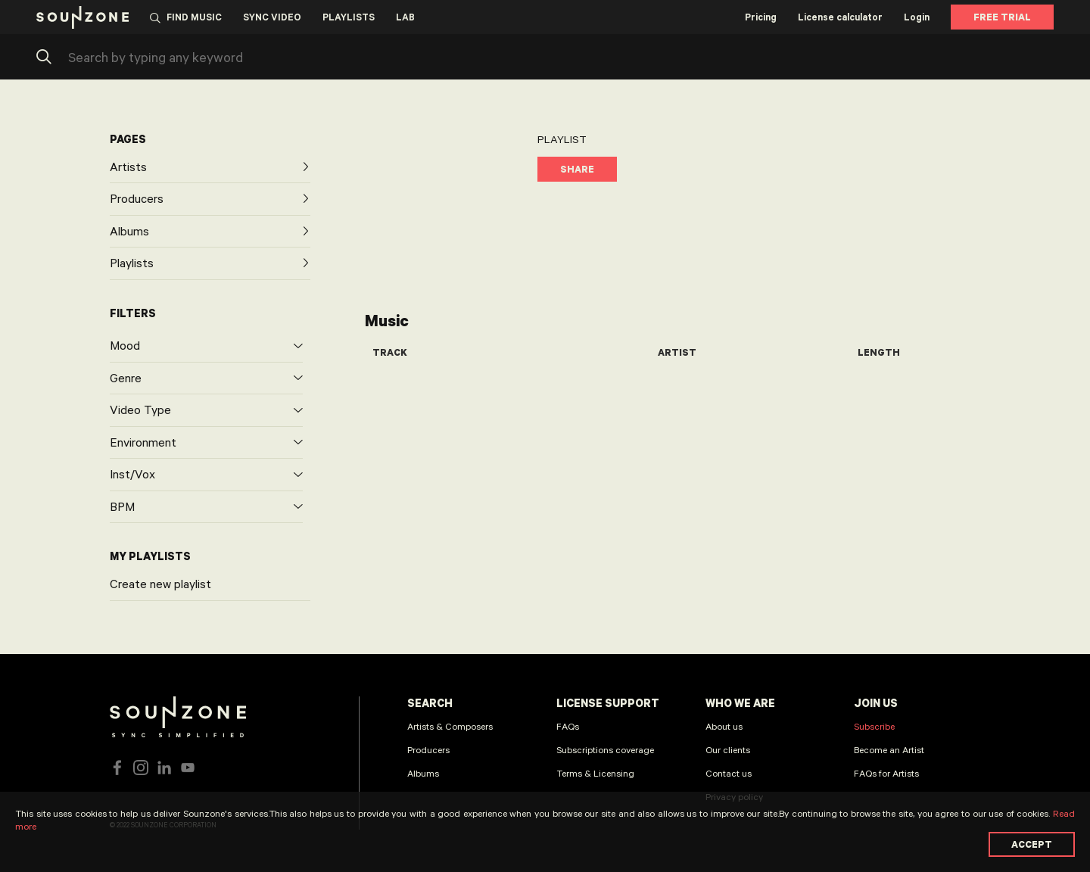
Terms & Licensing (595, 773)
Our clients (727, 749)
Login (917, 17)
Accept (1031, 844)
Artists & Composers (450, 726)
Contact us (728, 773)
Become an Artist (889, 749)
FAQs (567, 726)
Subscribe (874, 726)
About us (724, 726)
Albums (423, 773)
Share (577, 169)
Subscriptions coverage (605, 749)
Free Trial (1002, 17)
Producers (428, 749)
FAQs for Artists (886, 773)
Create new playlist (160, 583)
